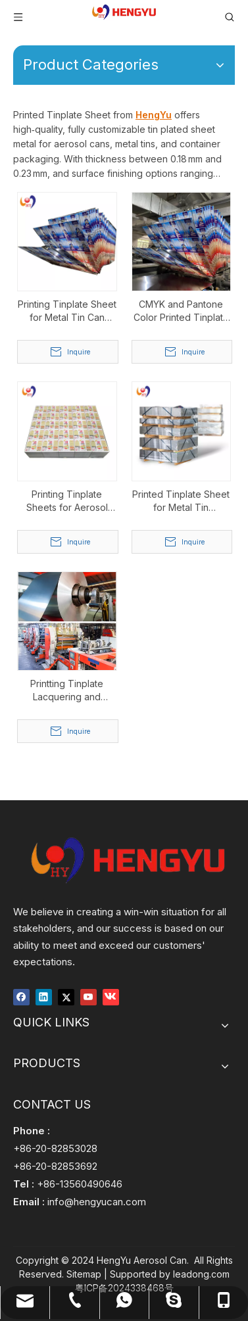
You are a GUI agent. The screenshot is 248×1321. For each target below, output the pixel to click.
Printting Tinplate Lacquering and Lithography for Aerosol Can (66, 691)
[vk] (111, 996)
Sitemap (83, 1274)
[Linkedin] (44, 996)
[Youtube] (88, 996)
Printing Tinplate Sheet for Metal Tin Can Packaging (67, 311)
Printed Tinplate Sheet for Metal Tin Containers (181, 501)
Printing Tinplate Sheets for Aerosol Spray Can (67, 501)
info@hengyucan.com (96, 1201)
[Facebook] (21, 996)
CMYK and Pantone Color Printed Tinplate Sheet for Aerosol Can (181, 311)
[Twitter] (66, 996)
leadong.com (201, 1274)
